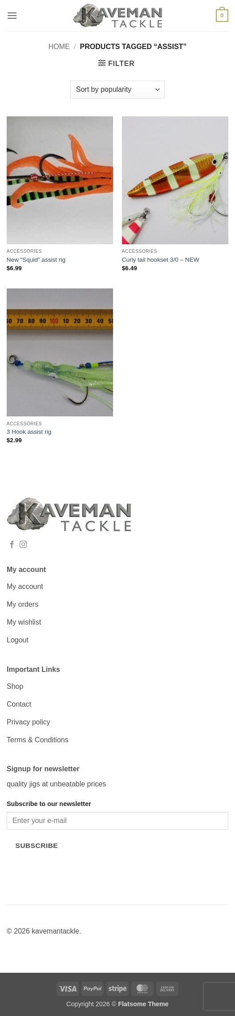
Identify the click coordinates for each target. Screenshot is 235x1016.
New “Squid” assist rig (36, 259)
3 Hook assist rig (29, 431)
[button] (12, 15)
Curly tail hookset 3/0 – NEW (160, 259)
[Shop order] (117, 90)
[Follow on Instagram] (23, 545)
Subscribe (37, 845)
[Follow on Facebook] (12, 545)
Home (59, 46)
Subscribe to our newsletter (49, 803)
